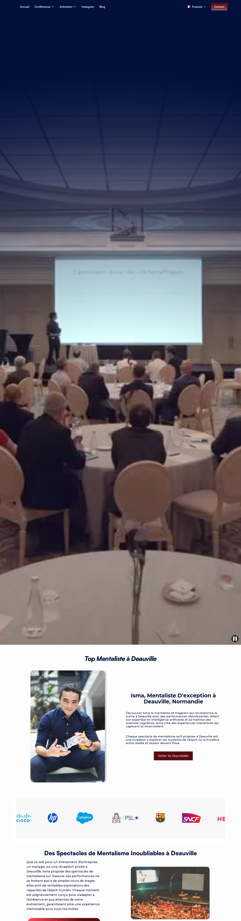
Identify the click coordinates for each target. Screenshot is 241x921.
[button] (44, 6)
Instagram (88, 6)
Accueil (24, 6)
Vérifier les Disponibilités (173, 755)
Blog (102, 6)
